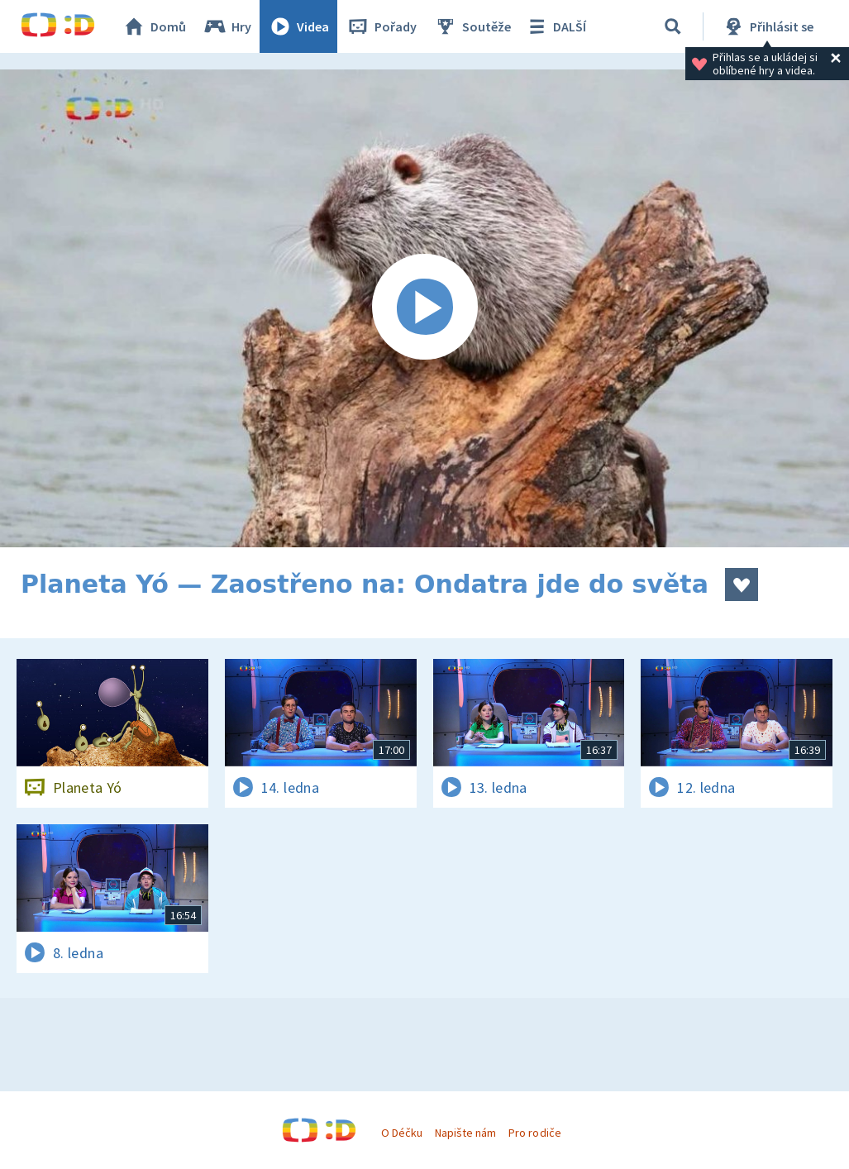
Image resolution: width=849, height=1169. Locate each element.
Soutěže (472, 26)
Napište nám (465, 1132)
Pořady (381, 26)
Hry (227, 26)
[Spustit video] (424, 308)
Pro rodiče (534, 1132)
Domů (154, 26)
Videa (298, 26)
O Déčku (401, 1132)
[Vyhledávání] (673, 26)
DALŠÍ (555, 26)
